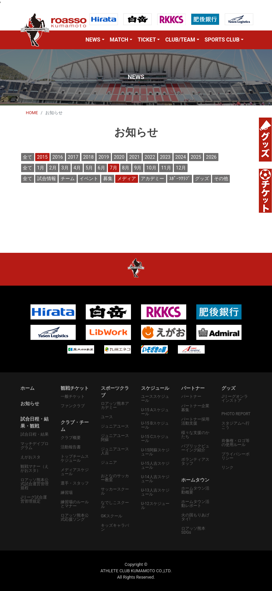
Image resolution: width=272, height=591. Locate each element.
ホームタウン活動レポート (195, 503)
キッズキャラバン (115, 527)
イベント (88, 178)
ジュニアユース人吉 (115, 451)
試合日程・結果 (34, 434)
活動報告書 (71, 447)
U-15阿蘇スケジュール (155, 452)
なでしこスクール (115, 504)
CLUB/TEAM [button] (180, 39)
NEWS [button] (92, 39)
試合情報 (46, 178)
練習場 (67, 492)
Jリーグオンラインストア (234, 398)
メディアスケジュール (75, 471)
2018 (88, 157)
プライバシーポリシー (235, 456)
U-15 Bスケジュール (155, 425)
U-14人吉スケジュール (155, 478)
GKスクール (111, 516)
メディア (126, 178)
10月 (151, 167)
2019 (103, 157)
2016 (57, 157)
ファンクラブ (73, 405)
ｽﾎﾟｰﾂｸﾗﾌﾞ (179, 178)
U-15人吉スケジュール (155, 465)
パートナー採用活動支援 (195, 421)
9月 (138, 167)
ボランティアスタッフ (195, 461)
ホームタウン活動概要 (195, 490)
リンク (227, 467)
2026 (211, 157)
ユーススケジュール (155, 398)
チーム (68, 178)
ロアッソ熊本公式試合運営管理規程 (34, 483)
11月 (166, 167)
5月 (89, 167)
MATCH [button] (119, 39)
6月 (101, 167)
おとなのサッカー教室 (115, 477)
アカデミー (152, 178)
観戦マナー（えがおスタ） (34, 468)
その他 (221, 178)
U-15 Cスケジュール (155, 438)
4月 (77, 167)
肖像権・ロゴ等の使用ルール (235, 442)
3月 (65, 167)
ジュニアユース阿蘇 (115, 437)
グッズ (202, 178)
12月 (181, 167)
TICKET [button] (147, 39)
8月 (125, 167)
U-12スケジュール (155, 505)
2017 (73, 157)
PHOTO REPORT (236, 414)
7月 (113, 167)
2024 (180, 157)
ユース (107, 417)
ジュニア (109, 462)
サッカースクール (115, 491)
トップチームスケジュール (75, 458)
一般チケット (73, 396)
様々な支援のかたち (195, 434)
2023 (165, 157)
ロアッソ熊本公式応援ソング (75, 517)
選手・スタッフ (75, 483)
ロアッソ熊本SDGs (193, 530)
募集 (108, 178)
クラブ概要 (71, 437)
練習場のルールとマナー (75, 504)
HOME (32, 112)
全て (27, 157)
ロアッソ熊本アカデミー (115, 405)
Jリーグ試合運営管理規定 (33, 499)
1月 (41, 167)
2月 (53, 167)
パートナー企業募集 (195, 407)
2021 (134, 157)
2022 (150, 157)
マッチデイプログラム (34, 445)
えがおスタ (30, 457)
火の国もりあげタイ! (195, 517)
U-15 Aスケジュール (155, 412)
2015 (42, 157)
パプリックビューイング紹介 (195, 448)
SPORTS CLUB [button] (222, 39)
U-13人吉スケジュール (155, 492)
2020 (119, 157)
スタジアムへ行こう (235, 425)
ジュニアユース (115, 426)
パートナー (191, 396)
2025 (196, 157)
